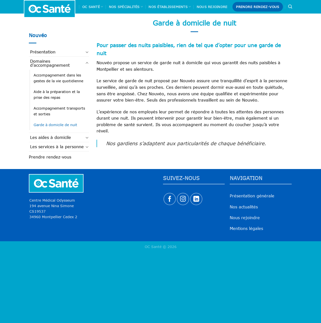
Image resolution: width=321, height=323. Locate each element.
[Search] (290, 7)
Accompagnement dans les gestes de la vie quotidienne (58, 78)
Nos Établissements (169, 6)
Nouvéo (38, 35)
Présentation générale (252, 196)
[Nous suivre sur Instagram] (183, 199)
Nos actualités (244, 207)
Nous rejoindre (212, 7)
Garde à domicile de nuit (55, 125)
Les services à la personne (57, 146)
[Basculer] (87, 52)
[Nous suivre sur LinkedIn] (196, 199)
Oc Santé (92, 6)
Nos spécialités (126, 6)
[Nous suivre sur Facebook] (170, 199)
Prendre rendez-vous (50, 157)
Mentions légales (246, 228)
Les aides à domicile (50, 137)
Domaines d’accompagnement (50, 63)
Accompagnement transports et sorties (59, 111)
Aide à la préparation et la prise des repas (57, 95)
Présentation (42, 52)
